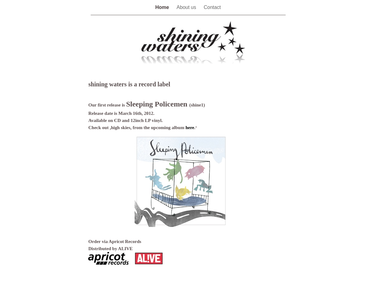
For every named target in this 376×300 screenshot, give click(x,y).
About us (187, 7)
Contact (212, 7)
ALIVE (125, 248)
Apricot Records (125, 241)
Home (163, 7)
